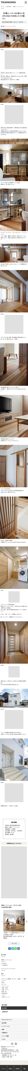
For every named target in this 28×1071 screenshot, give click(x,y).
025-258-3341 (15, 1051)
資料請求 (17, 1068)
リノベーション (6, 1026)
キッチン (4, 984)
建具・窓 (4, 991)
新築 (3, 1029)
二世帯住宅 (5, 965)
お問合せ (10, 1068)
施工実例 (4, 1008)
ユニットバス (5, 986)
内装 (3, 982)
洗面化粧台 (5, 993)
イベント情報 (5, 1036)
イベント (3, 1068)
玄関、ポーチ (5, 989)
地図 (17, 1050)
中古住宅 (4, 963)
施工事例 (4, 1023)
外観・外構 (5, 988)
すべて (3, 956)
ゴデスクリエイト (11, 1063)
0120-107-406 (7, 1051)
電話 (25, 1068)
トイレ (3, 995)
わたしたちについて (7, 1019)
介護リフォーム (6, 997)
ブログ (3, 1039)
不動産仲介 (5, 1032)
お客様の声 (5, 1012)
